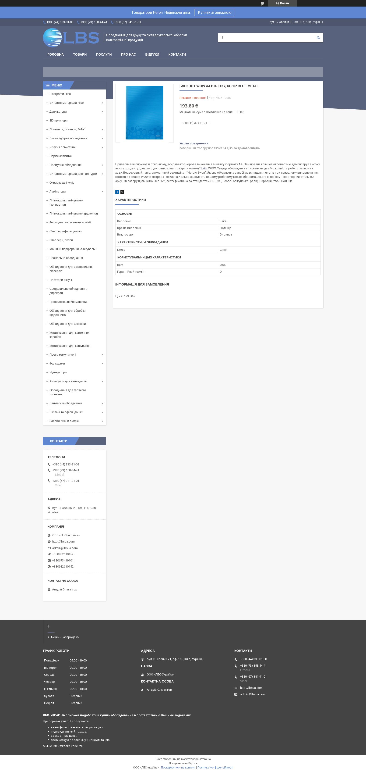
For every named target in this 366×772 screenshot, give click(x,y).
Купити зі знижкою (215, 12)
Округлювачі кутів (61, 182)
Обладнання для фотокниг (68, 323)
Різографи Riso (60, 94)
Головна (56, 54)
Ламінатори (57, 191)
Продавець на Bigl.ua (183, 763)
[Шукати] (318, 37)
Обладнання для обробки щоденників (67, 313)
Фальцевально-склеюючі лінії (70, 222)
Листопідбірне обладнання (68, 138)
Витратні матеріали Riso (66, 102)
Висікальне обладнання (66, 258)
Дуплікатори (58, 111)
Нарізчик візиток (60, 156)
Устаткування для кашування (69, 345)
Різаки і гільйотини (62, 147)
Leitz (204, 168)
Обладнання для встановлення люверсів (71, 269)
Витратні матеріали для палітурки (73, 173)
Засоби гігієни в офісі (64, 421)
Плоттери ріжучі (60, 280)
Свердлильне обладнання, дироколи (68, 291)
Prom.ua (205, 759)
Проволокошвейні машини (68, 302)
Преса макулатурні (62, 354)
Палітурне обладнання (65, 165)
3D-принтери (58, 120)
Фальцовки (57, 363)
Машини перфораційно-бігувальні (73, 249)
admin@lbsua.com (65, 548)
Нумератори (58, 372)
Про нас (128, 54)
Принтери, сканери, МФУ (66, 129)
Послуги (104, 54)
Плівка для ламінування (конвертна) (66, 202)
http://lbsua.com (63, 541)
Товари (80, 54)
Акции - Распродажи (65, 637)
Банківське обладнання (65, 403)
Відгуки (152, 54)
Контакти (177, 54)
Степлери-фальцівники (65, 231)
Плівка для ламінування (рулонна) (73, 213)
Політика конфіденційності (215, 767)
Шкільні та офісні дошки (66, 412)
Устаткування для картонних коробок (69, 335)
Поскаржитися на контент (178, 767)
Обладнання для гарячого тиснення (67, 392)
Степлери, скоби (61, 240)
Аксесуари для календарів (68, 381)
